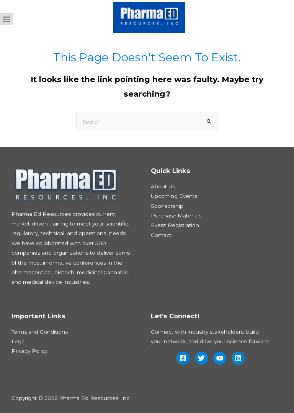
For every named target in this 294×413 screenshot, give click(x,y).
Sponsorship (167, 206)
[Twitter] (201, 358)
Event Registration (175, 225)
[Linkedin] (238, 358)
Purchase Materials (176, 215)
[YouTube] (219, 358)
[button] (6, 19)
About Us (163, 186)
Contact (161, 235)
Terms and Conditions (39, 332)
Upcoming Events (174, 196)
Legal (18, 341)
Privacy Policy (29, 351)
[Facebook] (182, 358)
